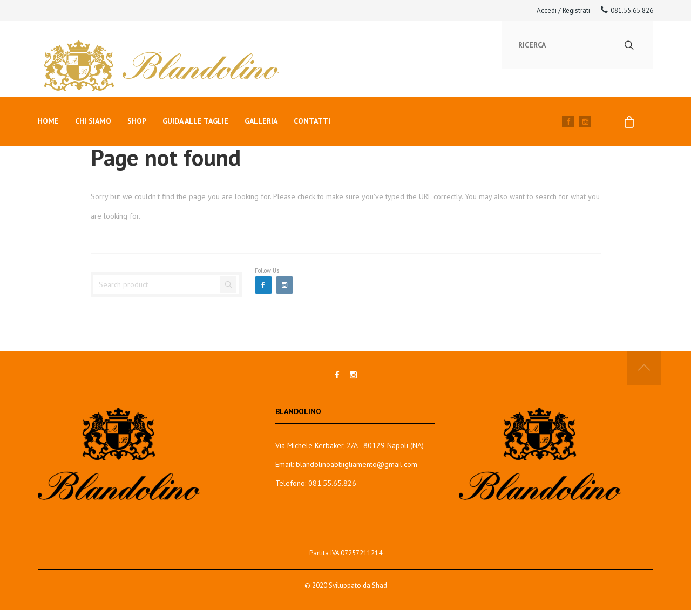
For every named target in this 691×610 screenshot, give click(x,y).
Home (48, 121)
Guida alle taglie (195, 121)
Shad (379, 585)
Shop (136, 121)
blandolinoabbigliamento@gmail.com (356, 464)
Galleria (261, 121)
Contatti (312, 121)
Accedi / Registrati (563, 10)
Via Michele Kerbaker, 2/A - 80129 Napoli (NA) (349, 445)
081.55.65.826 (627, 10)
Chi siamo (93, 121)
